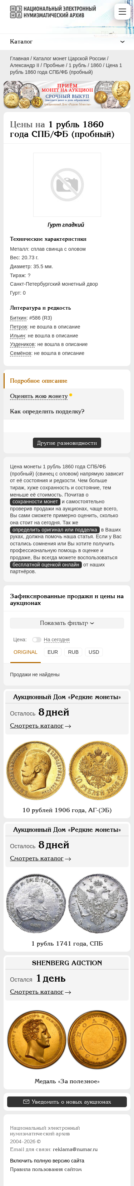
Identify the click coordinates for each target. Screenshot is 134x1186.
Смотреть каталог (37, 725)
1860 (95, 65)
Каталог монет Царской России (69, 58)
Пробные (53, 65)
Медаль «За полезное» (67, 1081)
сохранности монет (35, 501)
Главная (19, 58)
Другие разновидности (67, 443)
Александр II (24, 65)
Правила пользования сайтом (46, 1169)
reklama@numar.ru (75, 1149)
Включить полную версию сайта (47, 1161)
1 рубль (77, 65)
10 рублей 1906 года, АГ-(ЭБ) (67, 810)
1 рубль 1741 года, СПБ (67, 943)
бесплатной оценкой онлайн (46, 564)
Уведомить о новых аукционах (71, 1102)
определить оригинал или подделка (55, 530)
